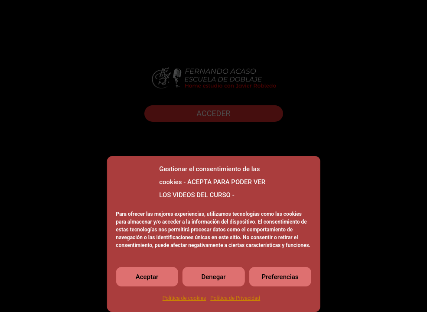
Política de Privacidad (235, 298)
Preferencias (280, 277)
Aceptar (147, 277)
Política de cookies (184, 298)
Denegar (213, 277)
